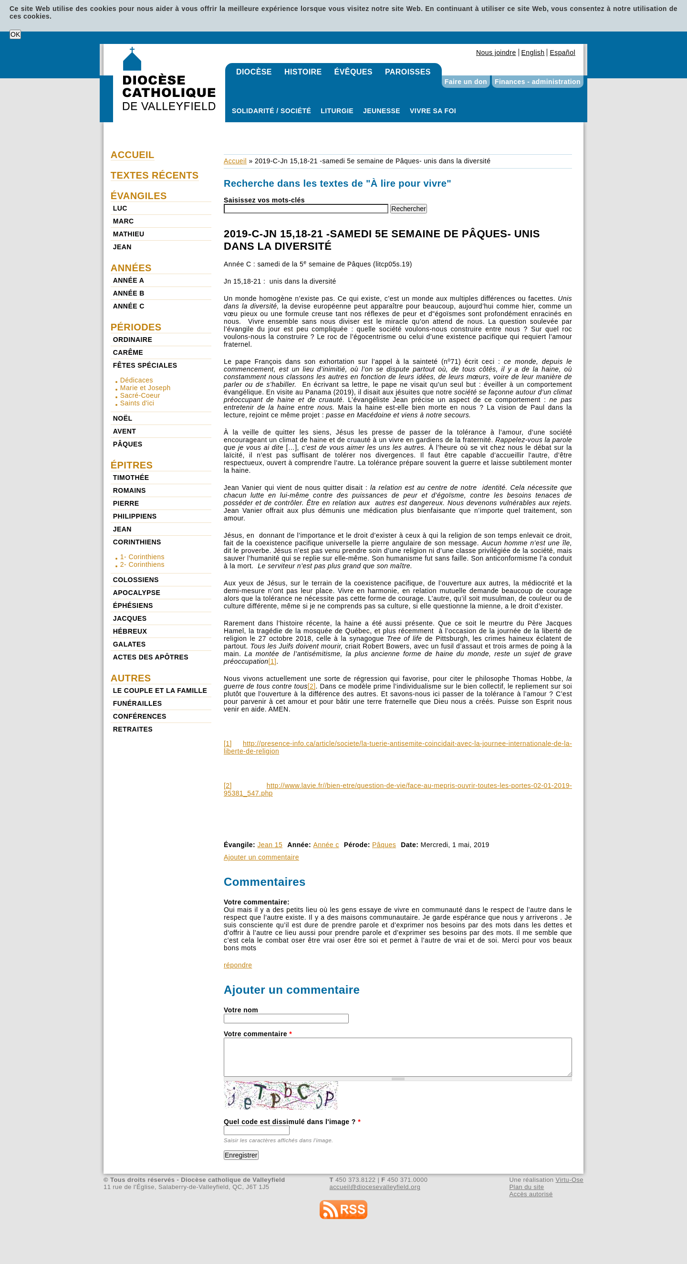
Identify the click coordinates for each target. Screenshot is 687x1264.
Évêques (353, 72)
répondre (238, 965)
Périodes (136, 327)
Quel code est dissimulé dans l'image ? (292, 1122)
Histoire (303, 72)
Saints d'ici (137, 403)
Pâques (384, 845)
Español (562, 52)
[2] (312, 686)
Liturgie (337, 111)
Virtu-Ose (569, 1179)
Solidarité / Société (271, 111)
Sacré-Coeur (140, 395)
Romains (129, 490)
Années (131, 268)
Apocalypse (136, 592)
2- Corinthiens (142, 564)
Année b (129, 293)
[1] (272, 661)
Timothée (131, 477)
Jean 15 (269, 845)
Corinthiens (137, 542)
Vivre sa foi (433, 111)
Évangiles (139, 196)
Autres (131, 678)
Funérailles (137, 703)
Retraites (133, 729)
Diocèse (254, 72)
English (533, 52)
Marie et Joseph (145, 388)
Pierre (126, 503)
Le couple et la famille (160, 690)
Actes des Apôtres (150, 657)
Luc (120, 208)
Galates (129, 644)
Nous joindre (496, 52)
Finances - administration (538, 81)
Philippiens (135, 516)
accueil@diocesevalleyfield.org (375, 1186)
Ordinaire (132, 339)
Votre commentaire (258, 1034)
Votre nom (241, 1010)
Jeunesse (381, 111)
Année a (128, 280)
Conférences (140, 716)
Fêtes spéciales (145, 365)
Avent (124, 431)
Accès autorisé (530, 1194)
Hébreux (130, 631)
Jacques (130, 618)
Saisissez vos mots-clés (264, 200)
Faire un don (466, 81)
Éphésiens (133, 605)
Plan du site (526, 1186)
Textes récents (155, 175)
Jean (122, 247)
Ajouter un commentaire (261, 857)
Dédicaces (136, 380)
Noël (123, 418)
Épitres (132, 465)
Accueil (235, 161)
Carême (128, 352)
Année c (326, 845)
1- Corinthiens (142, 557)
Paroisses (408, 72)
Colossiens (136, 580)
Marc (123, 221)
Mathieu (129, 234)
